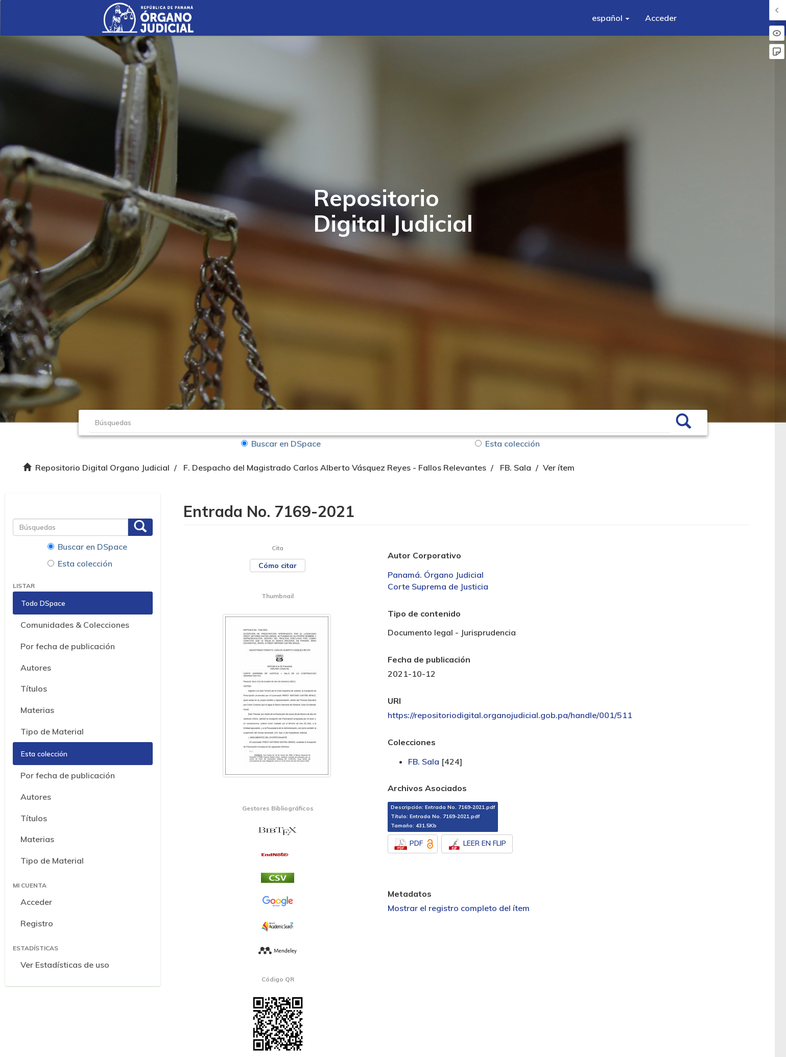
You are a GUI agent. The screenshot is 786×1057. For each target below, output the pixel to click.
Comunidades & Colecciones (74, 625)
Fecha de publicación (429, 659)
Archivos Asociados (427, 788)
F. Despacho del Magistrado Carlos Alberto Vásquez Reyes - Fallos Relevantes (334, 467)
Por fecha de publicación (67, 646)
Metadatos (410, 894)
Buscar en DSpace (281, 443)
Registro (36, 923)
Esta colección (507, 443)
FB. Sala (515, 467)
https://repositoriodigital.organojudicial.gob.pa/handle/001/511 (510, 715)
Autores (35, 667)
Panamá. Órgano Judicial (436, 575)
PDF (415, 844)
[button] (610, 18)
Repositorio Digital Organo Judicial (102, 467)
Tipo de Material (52, 731)
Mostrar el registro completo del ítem (459, 908)
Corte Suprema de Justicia (438, 586)
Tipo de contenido (424, 613)
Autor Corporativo (424, 555)
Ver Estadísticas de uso (64, 965)
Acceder (36, 902)
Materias (37, 710)
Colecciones (412, 742)
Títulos (33, 688)
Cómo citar (277, 565)
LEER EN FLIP (477, 844)
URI (394, 701)
